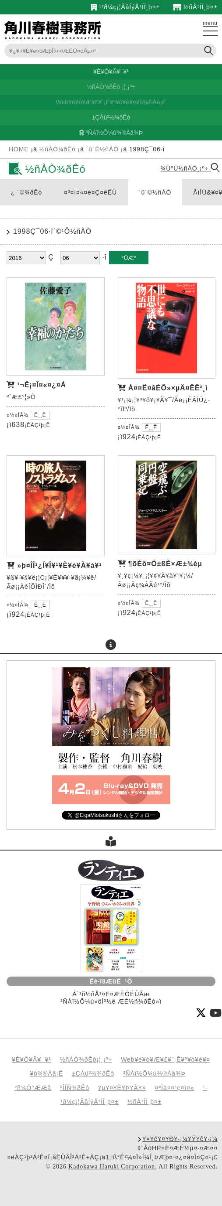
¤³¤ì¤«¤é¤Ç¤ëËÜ (90, 192)
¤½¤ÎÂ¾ (17, 415)
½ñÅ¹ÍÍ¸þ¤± (195, 6)
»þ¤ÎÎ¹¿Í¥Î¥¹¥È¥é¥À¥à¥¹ (59, 565)
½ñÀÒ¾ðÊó (103, 86)
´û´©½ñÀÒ (102, 149)
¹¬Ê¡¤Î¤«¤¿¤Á (41, 385)
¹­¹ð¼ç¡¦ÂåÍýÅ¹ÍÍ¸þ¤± (125, 6)
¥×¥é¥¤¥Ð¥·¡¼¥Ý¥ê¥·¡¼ (180, 1138)
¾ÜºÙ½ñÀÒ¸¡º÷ (190, 168)
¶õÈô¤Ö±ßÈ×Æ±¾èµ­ (165, 563)
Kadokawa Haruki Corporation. (112, 1166)
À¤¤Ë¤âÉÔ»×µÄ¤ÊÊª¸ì (168, 388)
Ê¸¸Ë (40, 415)
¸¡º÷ (130, 86)
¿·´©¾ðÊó (26, 192)
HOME (19, 149)
